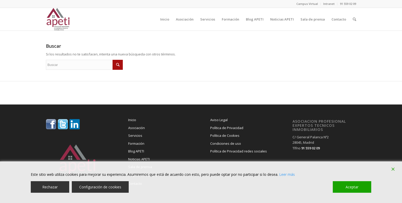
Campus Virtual (307, 4)
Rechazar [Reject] (50, 187)
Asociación (136, 127)
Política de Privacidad (226, 127)
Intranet (329, 4)
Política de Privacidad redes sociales (238, 151)
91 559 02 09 (348, 4)
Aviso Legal (219, 120)
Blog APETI (136, 151)
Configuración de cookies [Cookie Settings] (100, 187)
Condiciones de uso (225, 143)
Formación (136, 143)
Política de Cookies (224, 135)
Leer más (287, 174)
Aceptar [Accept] (352, 187)
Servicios (135, 135)
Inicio (132, 120)
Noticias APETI (139, 159)
